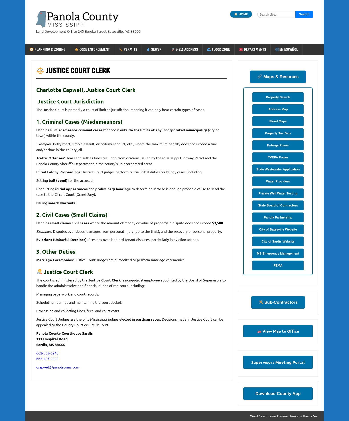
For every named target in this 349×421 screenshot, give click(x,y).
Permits (128, 49)
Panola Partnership (278, 217)
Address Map (278, 109)
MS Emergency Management (278, 253)
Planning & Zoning (47, 49)
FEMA (278, 265)
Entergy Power (278, 145)
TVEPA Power (278, 157)
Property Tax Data (278, 133)
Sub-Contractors (278, 302)
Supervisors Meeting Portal (278, 362)
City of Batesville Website (278, 229)
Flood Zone (218, 49)
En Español (286, 49)
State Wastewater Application (278, 169)
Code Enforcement (92, 49)
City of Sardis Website (278, 241)
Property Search (278, 97)
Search (304, 14)
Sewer (153, 49)
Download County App (278, 393)
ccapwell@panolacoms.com (57, 367)
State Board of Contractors (278, 205)
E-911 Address (184, 49)
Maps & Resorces (278, 76)
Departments (252, 49)
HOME (241, 14)
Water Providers (278, 181)
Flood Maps (278, 121)
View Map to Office (278, 331)
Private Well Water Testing (278, 193)
